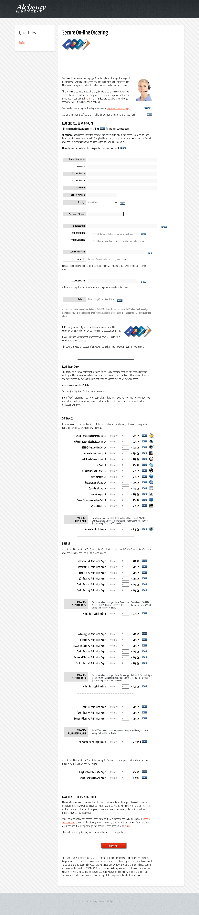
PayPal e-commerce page (118, 108)
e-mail (89, 98)
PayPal (22, 42)
